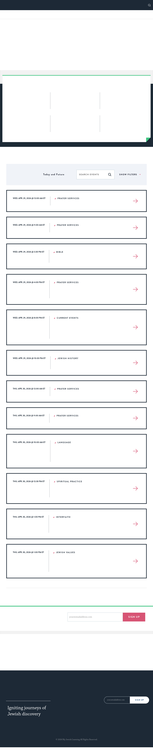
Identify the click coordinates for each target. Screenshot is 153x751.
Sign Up (139, 700)
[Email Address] (117, 700)
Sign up (134, 617)
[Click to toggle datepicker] (53, 174)
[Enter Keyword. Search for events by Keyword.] (91, 174)
